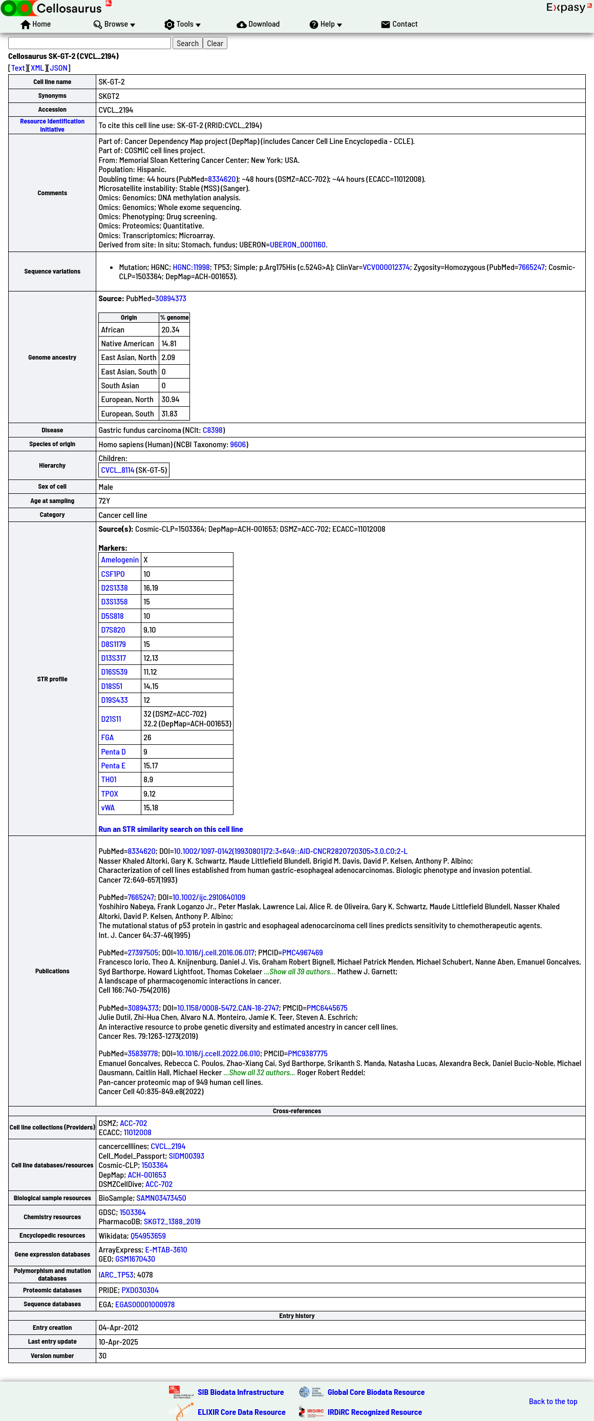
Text (18, 67)
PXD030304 (140, 1289)
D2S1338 (114, 587)
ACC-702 (133, 1122)
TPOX (109, 793)
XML (37, 67)
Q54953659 (148, 1235)
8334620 (222, 178)
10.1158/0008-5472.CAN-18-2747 (228, 1007)
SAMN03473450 (161, 1197)
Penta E (113, 765)
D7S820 (113, 629)
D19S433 (114, 699)
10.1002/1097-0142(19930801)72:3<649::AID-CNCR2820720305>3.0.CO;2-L (291, 850)
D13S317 (113, 657)
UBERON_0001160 (298, 244)
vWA (108, 807)
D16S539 (114, 671)
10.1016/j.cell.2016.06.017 (215, 952)
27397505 (143, 952)
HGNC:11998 (191, 266)
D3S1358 (114, 601)
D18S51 (111, 686)
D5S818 (112, 615)
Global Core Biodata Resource (376, 1391)
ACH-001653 (147, 1174)
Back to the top (553, 1401)
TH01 (108, 779)
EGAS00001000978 (145, 1304)
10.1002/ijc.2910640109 (209, 897)
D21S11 (111, 718)
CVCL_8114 (117, 469)
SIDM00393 (186, 1155)
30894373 (170, 298)
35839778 (143, 1053)
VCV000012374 (386, 266)
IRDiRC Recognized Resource (375, 1411)
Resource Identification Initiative (52, 125)
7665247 (531, 266)
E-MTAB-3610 (166, 1249)
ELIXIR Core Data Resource (242, 1411)
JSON (59, 67)
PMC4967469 (302, 952)
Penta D (113, 751)
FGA (107, 737)
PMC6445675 (327, 1007)
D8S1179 (113, 644)
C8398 (213, 429)
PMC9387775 (308, 1053)
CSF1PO (112, 573)
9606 (238, 444)
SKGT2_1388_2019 (172, 1221)
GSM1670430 (135, 1258)
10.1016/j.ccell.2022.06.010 (218, 1053)
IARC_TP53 (115, 1274)
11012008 (138, 1132)
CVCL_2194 (168, 1146)
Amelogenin (120, 559)
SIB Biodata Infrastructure (241, 1391)
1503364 (155, 1164)
